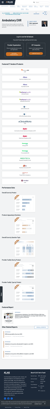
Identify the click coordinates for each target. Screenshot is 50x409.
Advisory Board (34, 378)
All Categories (6, 13)
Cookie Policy (38, 403)
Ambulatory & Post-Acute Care (20, 13)
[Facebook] (8, 398)
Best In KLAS (45, 13)
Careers (32, 381)
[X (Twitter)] (12, 398)
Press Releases (34, 384)
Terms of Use (26, 407)
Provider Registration (14, 54)
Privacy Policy (17, 407)
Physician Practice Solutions (12, 14)
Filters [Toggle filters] (1, 294)
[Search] (42, 2)
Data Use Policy (8, 407)
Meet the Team (34, 376)
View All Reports (41, 327)
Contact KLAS (36, 53)
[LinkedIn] (5, 398)
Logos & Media (34, 387)
